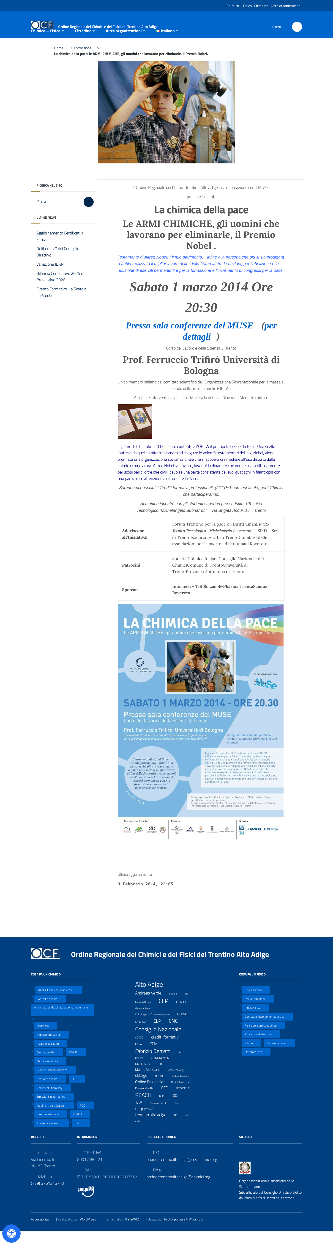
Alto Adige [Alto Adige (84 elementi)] (152, 998)
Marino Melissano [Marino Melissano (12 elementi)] (150, 1082)
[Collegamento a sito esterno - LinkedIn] (253, 27)
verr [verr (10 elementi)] (191, 1128)
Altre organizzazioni (285, 5)
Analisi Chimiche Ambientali (58, 1003)
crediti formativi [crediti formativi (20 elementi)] (168, 1050)
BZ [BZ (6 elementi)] (189, 1006)
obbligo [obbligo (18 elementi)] (144, 1089)
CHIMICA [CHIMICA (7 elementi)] (184, 1015)
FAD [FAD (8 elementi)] (183, 1065)
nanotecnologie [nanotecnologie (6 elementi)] (179, 1082)
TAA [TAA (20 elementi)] (141, 1116)
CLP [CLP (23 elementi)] (160, 1034)
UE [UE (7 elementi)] (178, 1128)
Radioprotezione (258, 1012)
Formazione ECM (89, 61)
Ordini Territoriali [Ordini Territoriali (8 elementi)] (183, 1095)
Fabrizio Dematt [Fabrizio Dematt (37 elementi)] (155, 1064)
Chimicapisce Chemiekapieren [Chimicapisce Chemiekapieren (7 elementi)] (155, 1027)
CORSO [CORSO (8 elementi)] (142, 1050)
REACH (80, 1127)
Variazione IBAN (53, 278)
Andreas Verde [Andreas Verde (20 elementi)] (151, 1006)
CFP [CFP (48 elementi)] (166, 1014)
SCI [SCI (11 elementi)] (178, 1109)
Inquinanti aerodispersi (54, 1118)
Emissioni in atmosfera (54, 1109)
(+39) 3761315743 (47, 1196)
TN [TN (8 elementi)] (179, 1116)
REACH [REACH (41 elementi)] (146, 1108)
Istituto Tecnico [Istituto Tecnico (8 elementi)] (146, 1077)
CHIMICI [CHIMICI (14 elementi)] (186, 1027)
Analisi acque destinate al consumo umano (61, 1023)
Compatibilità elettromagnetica (267, 1029)
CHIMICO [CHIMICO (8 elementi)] (143, 1034)
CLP (76, 1092)
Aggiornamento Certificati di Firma (60, 249)
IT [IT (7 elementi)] (164, 1077)
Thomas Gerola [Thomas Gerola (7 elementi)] (161, 1116)
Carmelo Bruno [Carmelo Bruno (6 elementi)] (146, 1015)
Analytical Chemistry (52, 1101)
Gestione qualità (50, 1092)
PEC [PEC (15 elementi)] (167, 1101)
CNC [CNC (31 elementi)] (176, 1034)
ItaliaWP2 (135, 1232)
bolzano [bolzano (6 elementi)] (176, 1006)
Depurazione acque (51, 1048)
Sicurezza (45, 1039)
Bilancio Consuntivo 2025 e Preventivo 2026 (59, 290)
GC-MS (75, 1065)
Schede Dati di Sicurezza (55, 1083)
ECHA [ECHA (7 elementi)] (141, 1057)
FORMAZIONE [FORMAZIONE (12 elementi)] (164, 1071)
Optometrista (256, 1065)
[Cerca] (297, 27)
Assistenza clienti (51, 1056)
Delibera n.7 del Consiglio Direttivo (57, 265)
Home (61, 61)
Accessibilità (42, 1232)
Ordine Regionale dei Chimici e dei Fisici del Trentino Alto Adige (173, 967)
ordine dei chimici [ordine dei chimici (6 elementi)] (184, 1088)
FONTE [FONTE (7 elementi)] (142, 1071)
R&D (85, 1118)
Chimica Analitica (50, 1074)
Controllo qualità (50, 1012)
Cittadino (261, 5)
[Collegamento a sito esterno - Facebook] (245, 27)
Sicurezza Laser (279, 1056)
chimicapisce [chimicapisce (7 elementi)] (145, 1021)
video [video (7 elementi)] (141, 1134)
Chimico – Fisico (239, 5)
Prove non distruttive (261, 1047)
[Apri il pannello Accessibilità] (11, 1233)
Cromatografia (48, 1065)
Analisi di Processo (51, 1136)
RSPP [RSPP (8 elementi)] (165, 1109)
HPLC (80, 1136)
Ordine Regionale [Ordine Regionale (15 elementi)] (152, 1095)
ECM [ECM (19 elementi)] (156, 1057)
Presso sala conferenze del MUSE (192, 339)
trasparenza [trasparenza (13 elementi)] (147, 1122)
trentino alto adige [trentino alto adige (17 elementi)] (153, 1128)
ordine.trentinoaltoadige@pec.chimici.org (182, 1173)
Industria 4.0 (255, 1021)
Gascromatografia (50, 1127)
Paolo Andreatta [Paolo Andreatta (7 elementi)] (147, 1101)
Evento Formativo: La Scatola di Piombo (61, 305)
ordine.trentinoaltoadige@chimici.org (178, 1190)
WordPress (91, 1232)
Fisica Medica (256, 1003)
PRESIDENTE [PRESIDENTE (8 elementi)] (185, 1101)
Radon (252, 1056)
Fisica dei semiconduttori (263, 1038)
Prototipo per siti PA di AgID (186, 1232)
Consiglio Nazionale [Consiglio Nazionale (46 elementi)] (161, 1042)
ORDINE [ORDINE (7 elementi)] (162, 1088)
